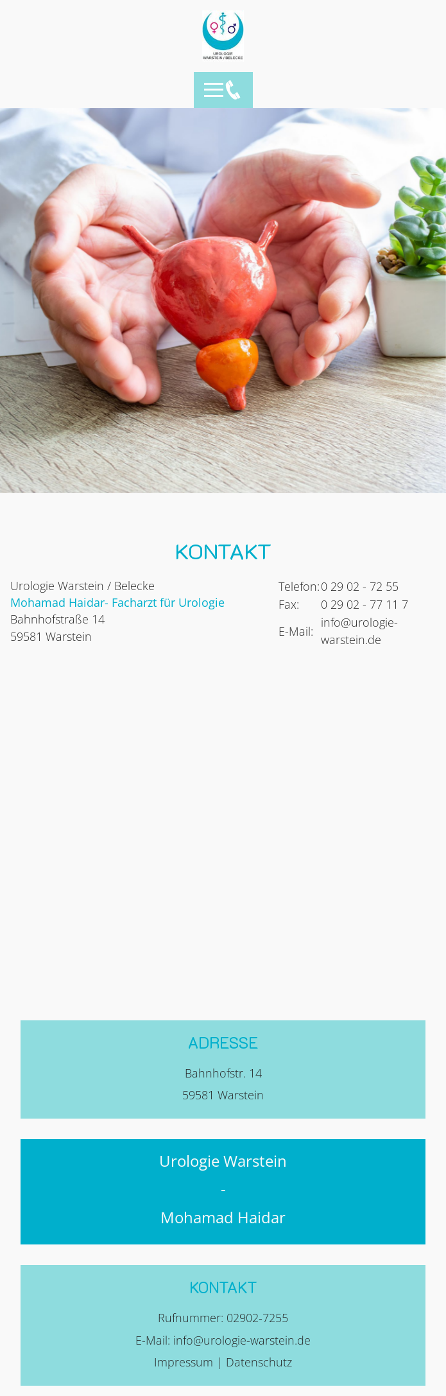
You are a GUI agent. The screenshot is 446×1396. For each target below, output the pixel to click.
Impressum (183, 1362)
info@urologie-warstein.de (242, 1340)
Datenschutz (259, 1362)
